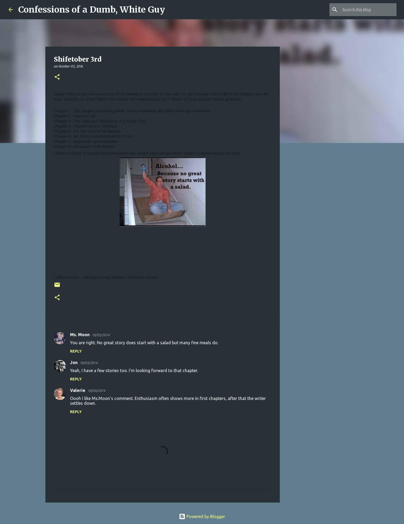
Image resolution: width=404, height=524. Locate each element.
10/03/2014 (100, 335)
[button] (57, 77)
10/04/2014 (96, 390)
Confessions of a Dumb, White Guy (91, 9)
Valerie (77, 390)
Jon (74, 362)
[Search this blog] (368, 9)
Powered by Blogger (202, 516)
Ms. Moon (80, 334)
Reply (76, 351)
